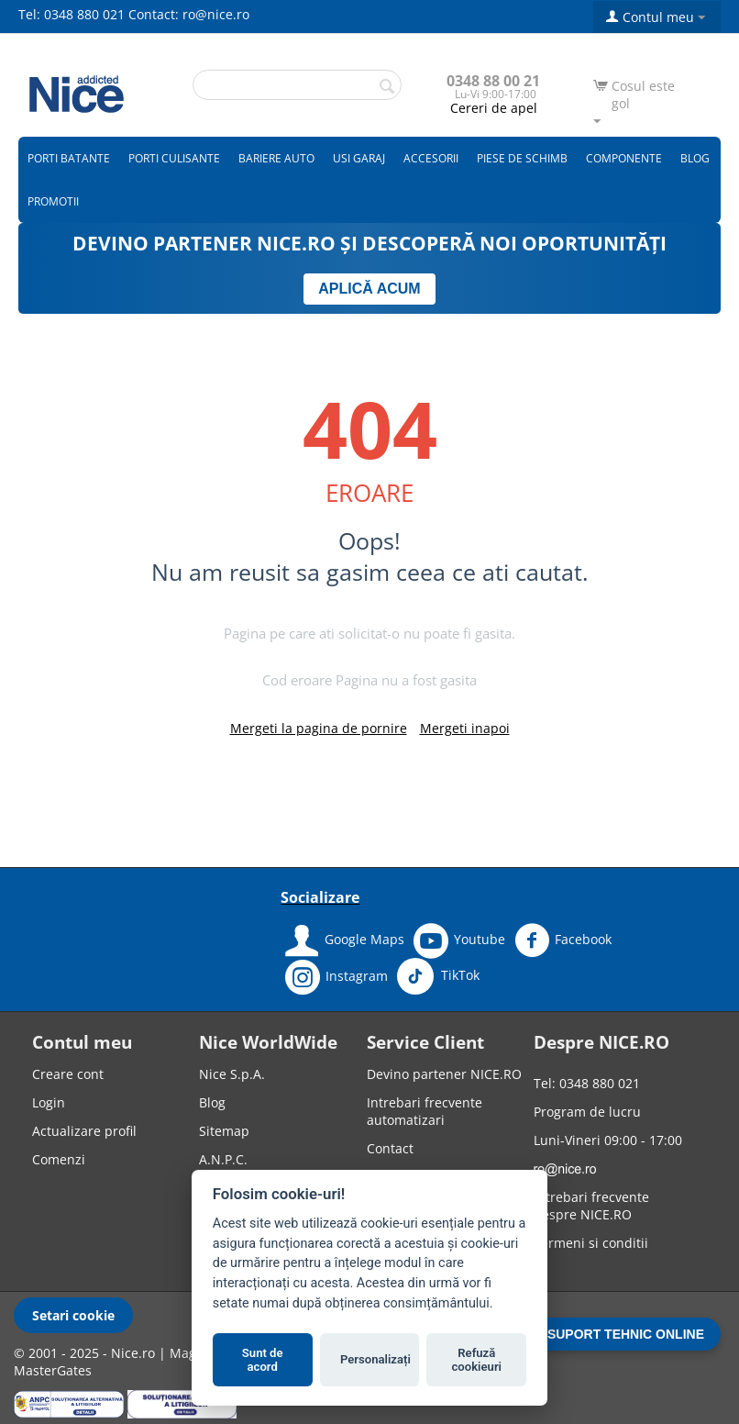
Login (48, 1102)
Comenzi (58, 1159)
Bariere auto (276, 158)
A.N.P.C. (223, 1159)
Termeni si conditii (591, 1243)
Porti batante (69, 158)
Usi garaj (359, 158)
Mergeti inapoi (465, 728)
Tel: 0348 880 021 (71, 14)
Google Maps (344, 940)
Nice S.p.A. (232, 1074)
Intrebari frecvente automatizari (424, 1111)
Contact (390, 1148)
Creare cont (68, 1074)
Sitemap (224, 1131)
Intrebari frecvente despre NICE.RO (591, 1205)
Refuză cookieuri (477, 1360)
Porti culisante (174, 158)
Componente (624, 158)
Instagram (336, 977)
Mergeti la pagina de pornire (318, 728)
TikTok (438, 976)
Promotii (53, 201)
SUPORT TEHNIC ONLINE (625, 1334)
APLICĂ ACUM (369, 288)
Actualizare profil (84, 1131)
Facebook (563, 940)
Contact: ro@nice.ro (188, 14)
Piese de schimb (522, 158)
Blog (695, 158)
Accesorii (430, 158)
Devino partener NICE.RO (444, 1074)
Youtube (459, 940)
